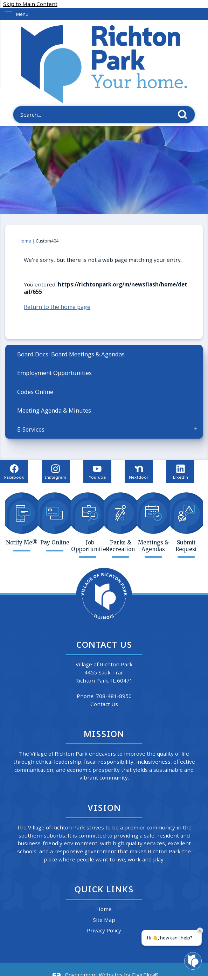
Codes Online (35, 392)
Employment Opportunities (54, 373)
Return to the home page (57, 307)
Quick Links (104, 889)
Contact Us (104, 703)
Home (25, 241)
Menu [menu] (22, 14)
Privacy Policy (104, 930)
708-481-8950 (114, 695)
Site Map (104, 919)
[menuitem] (104, 354)
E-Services (30, 429)
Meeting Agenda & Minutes (54, 410)
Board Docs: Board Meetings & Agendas (71, 354)
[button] (184, 114)
